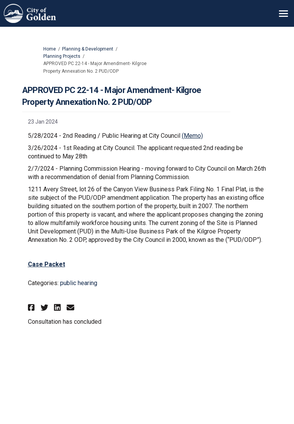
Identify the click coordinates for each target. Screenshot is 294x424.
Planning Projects (61, 56)
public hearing (78, 283)
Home (49, 49)
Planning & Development (87, 49)
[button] (32, 307)
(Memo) (192, 135)
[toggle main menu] (283, 13)
